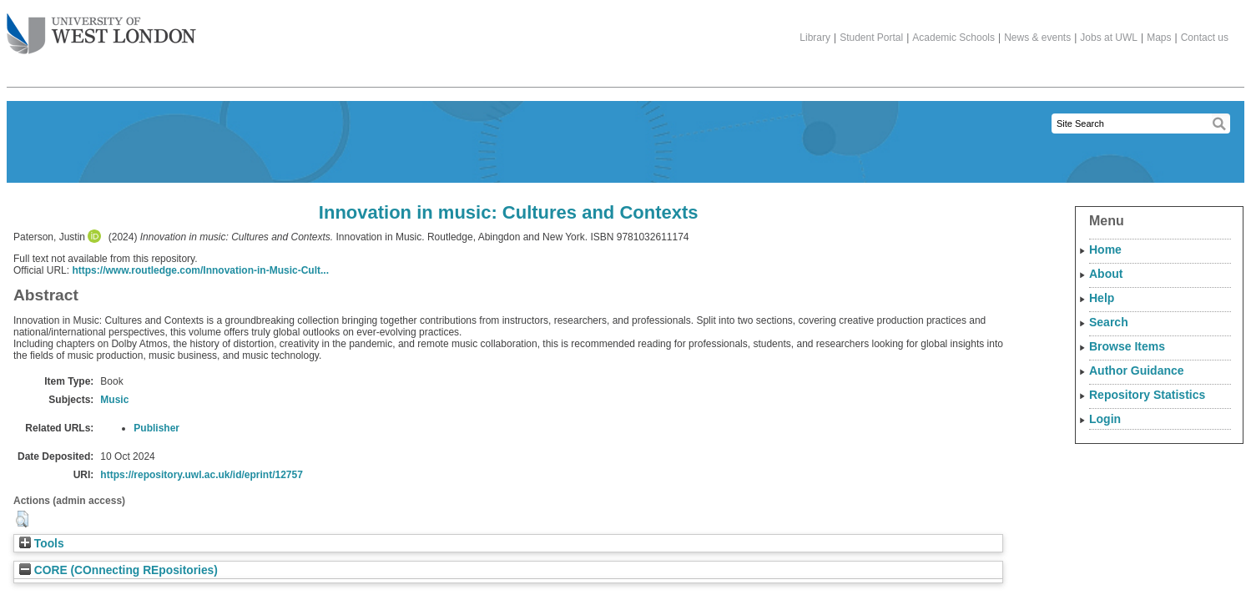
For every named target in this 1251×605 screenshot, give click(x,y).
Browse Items (1127, 346)
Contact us (1204, 37)
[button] (22, 519)
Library (815, 37)
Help (1101, 298)
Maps (1159, 37)
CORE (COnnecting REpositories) (118, 570)
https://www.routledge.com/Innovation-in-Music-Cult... (200, 270)
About (1105, 273)
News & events (1037, 37)
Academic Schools (953, 37)
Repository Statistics (1147, 394)
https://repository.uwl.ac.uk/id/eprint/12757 (201, 475)
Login (1105, 419)
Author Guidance (1136, 370)
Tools (41, 543)
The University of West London (101, 27)
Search (1108, 322)
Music (114, 400)
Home (1105, 249)
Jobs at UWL (1109, 37)
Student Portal (871, 37)
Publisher (156, 428)
